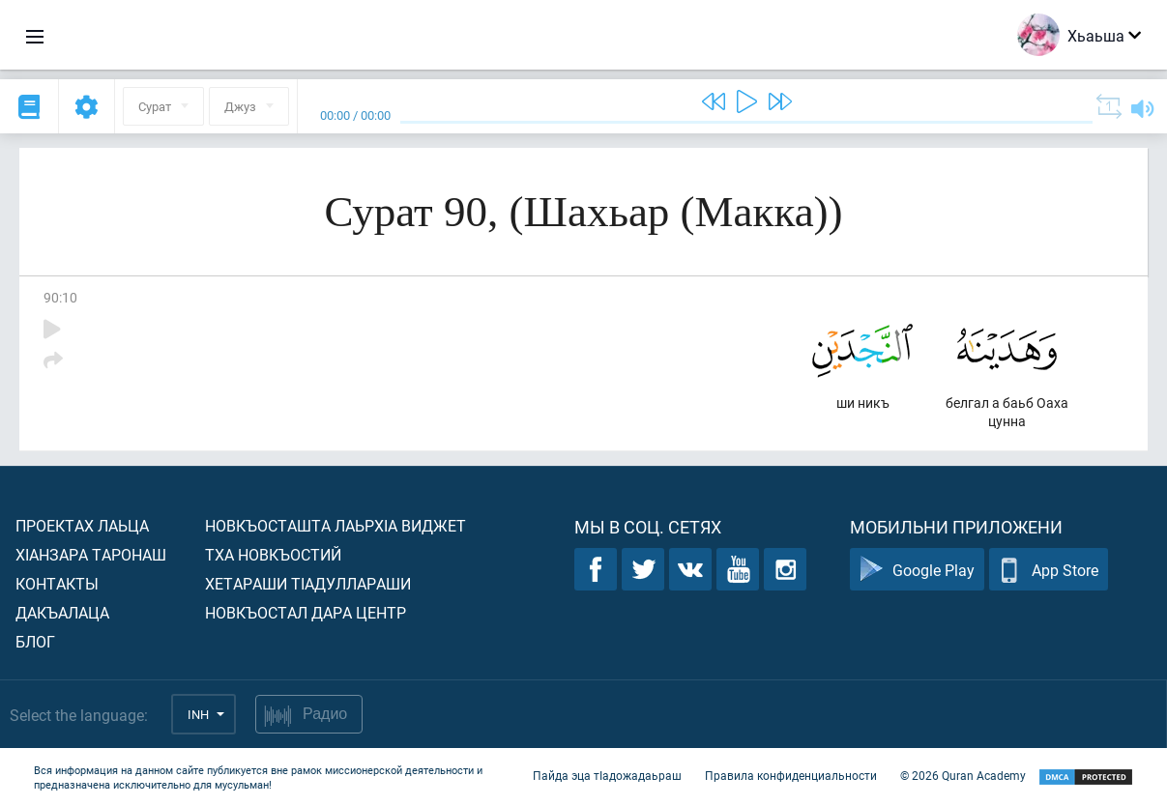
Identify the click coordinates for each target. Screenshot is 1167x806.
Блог (35, 641)
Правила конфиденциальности (791, 775)
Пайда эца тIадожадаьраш (607, 775)
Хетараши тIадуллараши (308, 583)
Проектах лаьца (82, 525)
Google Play (917, 570)
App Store (1048, 570)
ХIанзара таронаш (90, 554)
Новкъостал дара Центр (305, 612)
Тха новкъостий (273, 554)
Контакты (57, 583)
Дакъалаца (62, 612)
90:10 (60, 297)
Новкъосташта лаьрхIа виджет (335, 525)
